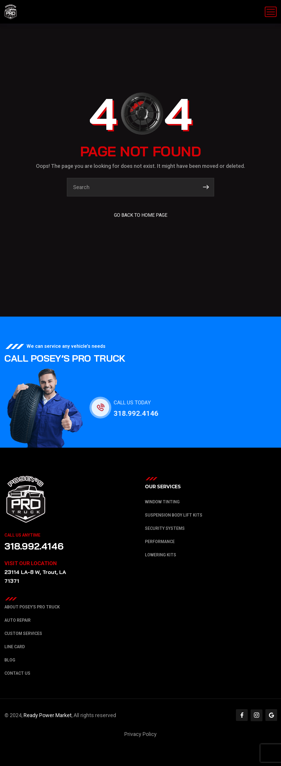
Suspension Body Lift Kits (173, 515)
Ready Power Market (48, 715)
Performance (160, 541)
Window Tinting (162, 501)
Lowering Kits (160, 554)
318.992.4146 (141, 413)
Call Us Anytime (22, 535)
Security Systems (165, 528)
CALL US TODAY (137, 402)
